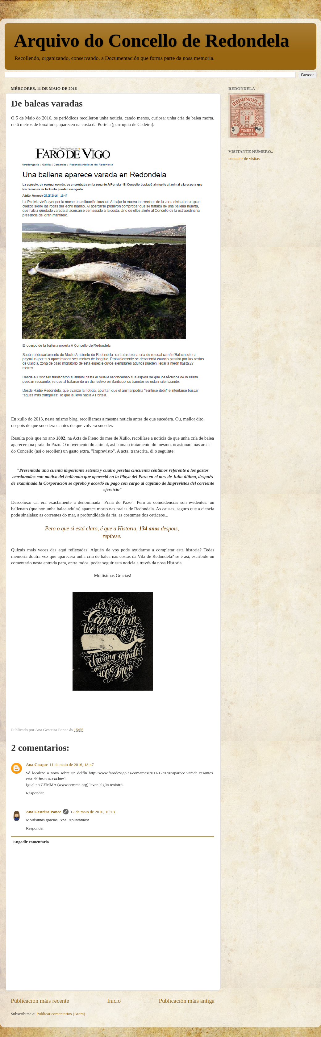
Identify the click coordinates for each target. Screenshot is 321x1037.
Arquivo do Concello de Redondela (151, 40)
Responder (35, 793)
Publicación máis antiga (187, 1000)
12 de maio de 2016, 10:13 (92, 811)
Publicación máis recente (40, 1000)
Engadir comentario (31, 841)
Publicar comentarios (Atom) (60, 1013)
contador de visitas (244, 158)
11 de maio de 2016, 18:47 (71, 764)
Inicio (114, 1000)
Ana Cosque (37, 764)
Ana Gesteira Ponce (43, 811)
